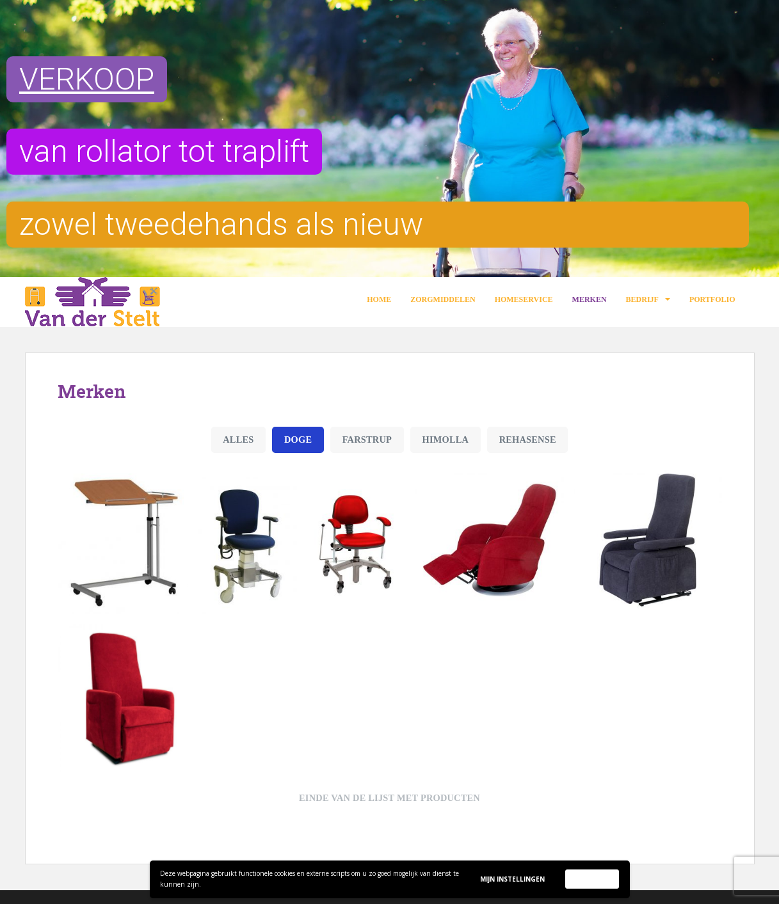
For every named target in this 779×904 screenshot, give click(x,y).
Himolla (445, 439)
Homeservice (524, 299)
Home (379, 299)
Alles (238, 439)
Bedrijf (642, 299)
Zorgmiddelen (442, 299)
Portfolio (712, 299)
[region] (389, 138)
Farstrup (367, 439)
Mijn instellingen (512, 879)
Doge (298, 439)
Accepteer (592, 878)
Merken (589, 299)
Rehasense (527, 439)
